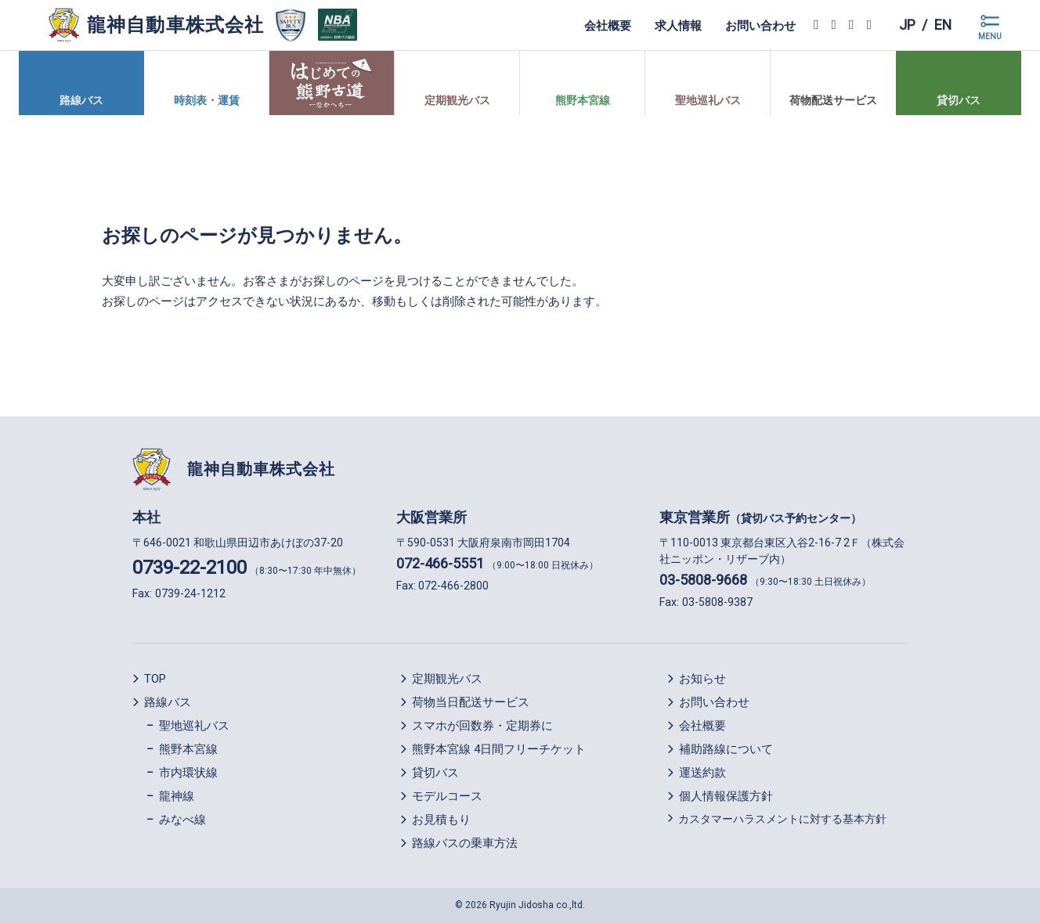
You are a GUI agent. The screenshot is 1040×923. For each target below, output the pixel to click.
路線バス (167, 702)
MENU (990, 36)
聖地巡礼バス (194, 726)
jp (906, 24)
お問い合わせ (759, 25)
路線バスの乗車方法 (465, 843)
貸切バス (435, 773)
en (942, 24)
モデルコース (447, 796)
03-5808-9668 (703, 579)
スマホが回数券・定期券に (482, 726)
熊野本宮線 (188, 749)
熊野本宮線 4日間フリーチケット (499, 749)
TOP (155, 679)
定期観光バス (447, 679)
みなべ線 (182, 820)
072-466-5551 (440, 563)
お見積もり (441, 820)
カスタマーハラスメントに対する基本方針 (782, 819)
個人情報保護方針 (726, 796)
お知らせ (702, 679)
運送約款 (702, 773)
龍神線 (176, 796)
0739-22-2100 (189, 568)
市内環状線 (188, 773)
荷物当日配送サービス (470, 702)
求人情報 (677, 25)
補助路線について (726, 749)
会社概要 (606, 25)
